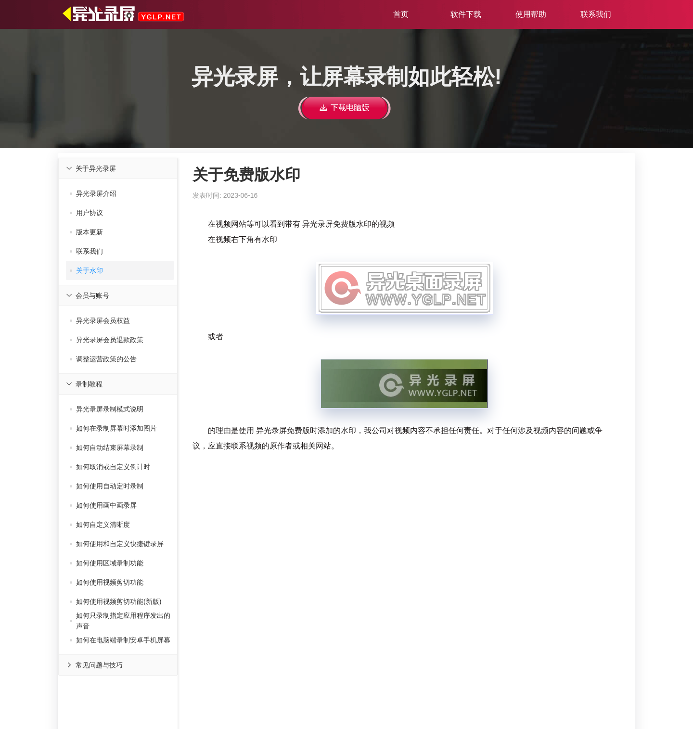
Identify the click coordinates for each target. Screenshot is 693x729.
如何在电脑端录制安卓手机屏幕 (120, 640)
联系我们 (595, 14)
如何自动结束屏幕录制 (106, 447)
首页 (401, 14)
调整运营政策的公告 (103, 359)
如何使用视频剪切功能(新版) (115, 601)
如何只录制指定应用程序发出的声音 (120, 621)
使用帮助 (530, 14)
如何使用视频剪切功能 (106, 582)
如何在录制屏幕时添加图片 (113, 428)
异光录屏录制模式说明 (106, 409)
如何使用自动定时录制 (106, 486)
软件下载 (465, 14)
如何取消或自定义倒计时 (110, 467)
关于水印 (86, 270)
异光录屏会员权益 (100, 320)
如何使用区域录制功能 (106, 563)
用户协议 (86, 213)
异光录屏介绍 (93, 193)
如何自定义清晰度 (100, 524)
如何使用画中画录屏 (103, 505)
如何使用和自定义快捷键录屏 (117, 544)
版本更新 (86, 232)
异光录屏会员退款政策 (106, 340)
